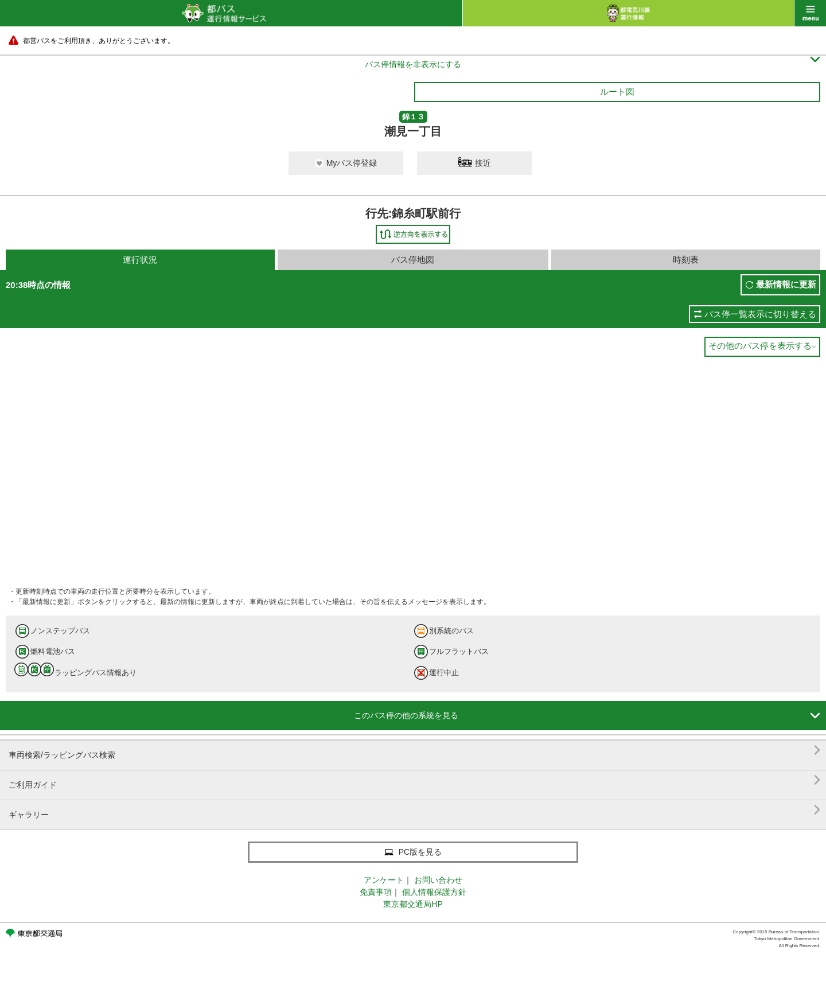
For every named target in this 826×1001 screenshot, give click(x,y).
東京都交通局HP (412, 904)
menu (810, 13)
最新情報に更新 (786, 284)
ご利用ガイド (414, 780)
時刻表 (686, 259)
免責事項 (376, 892)
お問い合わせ (438, 880)
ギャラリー (414, 810)
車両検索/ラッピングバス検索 (414, 751)
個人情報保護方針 (434, 892)
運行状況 (140, 259)
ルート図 (617, 91)
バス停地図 (412, 259)
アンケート (384, 880)
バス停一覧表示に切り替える (760, 314)
